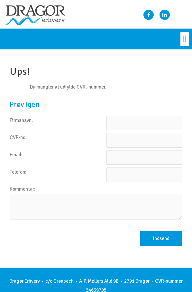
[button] (184, 39)
